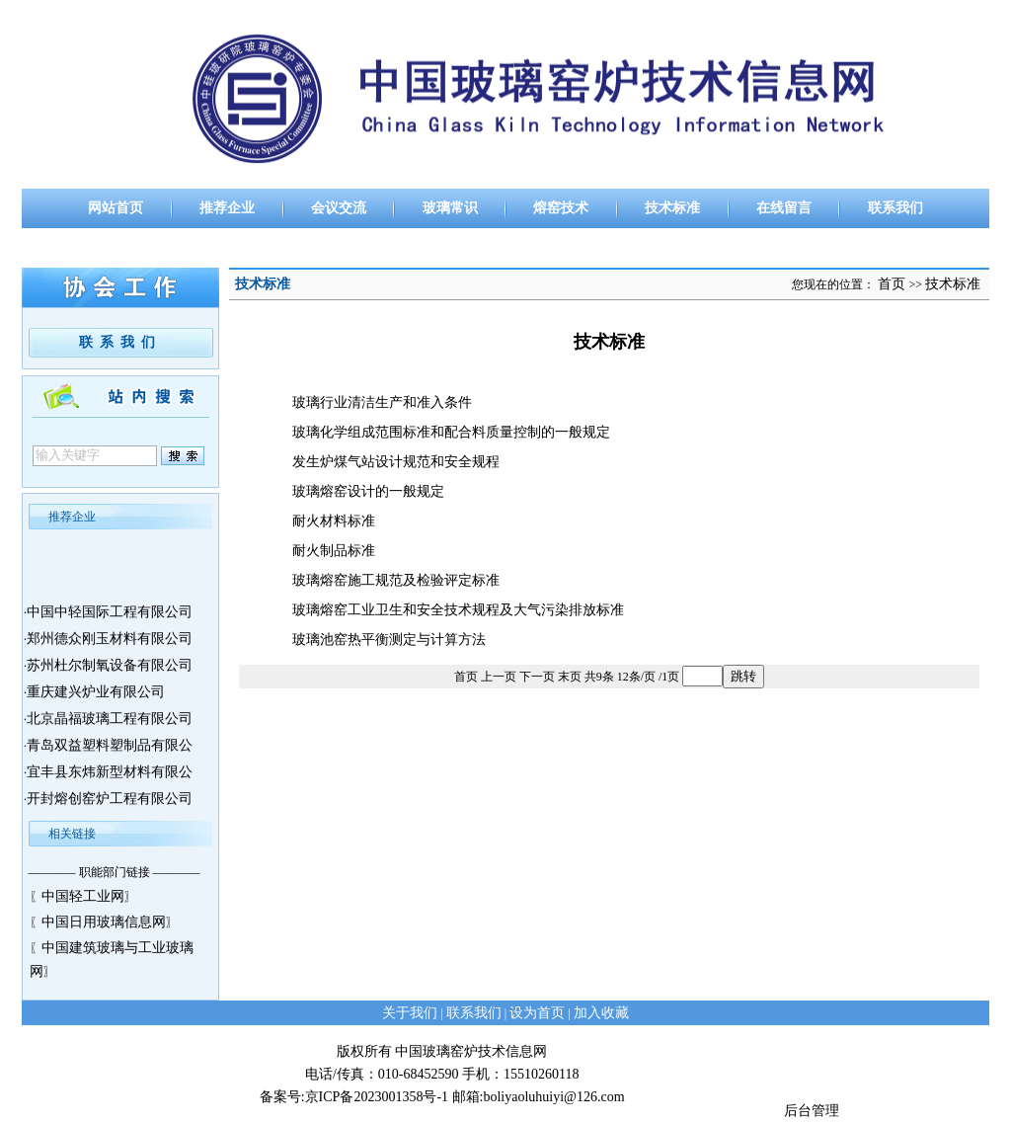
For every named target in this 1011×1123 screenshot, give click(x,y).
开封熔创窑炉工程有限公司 (110, 803)
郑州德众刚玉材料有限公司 (110, 643)
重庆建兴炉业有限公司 (96, 696)
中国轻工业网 (82, 896)
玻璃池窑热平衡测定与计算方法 (389, 639)
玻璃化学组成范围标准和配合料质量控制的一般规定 (451, 432)
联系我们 (895, 208)
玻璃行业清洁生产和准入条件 (382, 402)
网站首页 (115, 208)
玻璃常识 (450, 208)
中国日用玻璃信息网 (103, 922)
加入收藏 (601, 1012)
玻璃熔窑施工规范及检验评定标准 (396, 580)
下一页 (537, 676)
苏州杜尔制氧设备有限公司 (110, 670)
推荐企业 (227, 208)
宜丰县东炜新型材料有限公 (110, 776)
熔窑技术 (560, 208)
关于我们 (409, 1012)
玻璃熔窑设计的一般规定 (368, 491)
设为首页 (537, 1012)
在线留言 (784, 208)
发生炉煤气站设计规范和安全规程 (396, 461)
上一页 (498, 676)
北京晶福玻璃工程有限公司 (110, 723)
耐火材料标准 (333, 521)
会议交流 (338, 208)
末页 (570, 676)
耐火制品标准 (333, 550)
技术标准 (672, 208)
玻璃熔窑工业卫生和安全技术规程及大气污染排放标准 (458, 609)
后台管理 (811, 1110)
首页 (891, 284)
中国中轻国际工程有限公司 (110, 616)
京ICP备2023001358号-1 (376, 1096)
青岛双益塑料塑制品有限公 (110, 750)
